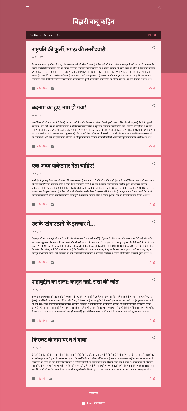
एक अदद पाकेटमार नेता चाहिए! (63, 165)
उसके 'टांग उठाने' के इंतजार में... (63, 223)
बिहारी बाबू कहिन (93, 21)
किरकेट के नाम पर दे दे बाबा (59, 339)
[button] (153, 48)
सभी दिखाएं (152, 35)
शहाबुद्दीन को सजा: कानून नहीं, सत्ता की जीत (75, 281)
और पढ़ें (152, 88)
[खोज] (159, 8)
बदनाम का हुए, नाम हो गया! (59, 107)
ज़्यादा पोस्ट (93, 393)
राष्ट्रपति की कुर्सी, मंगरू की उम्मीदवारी (68, 49)
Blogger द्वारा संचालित (93, 403)
